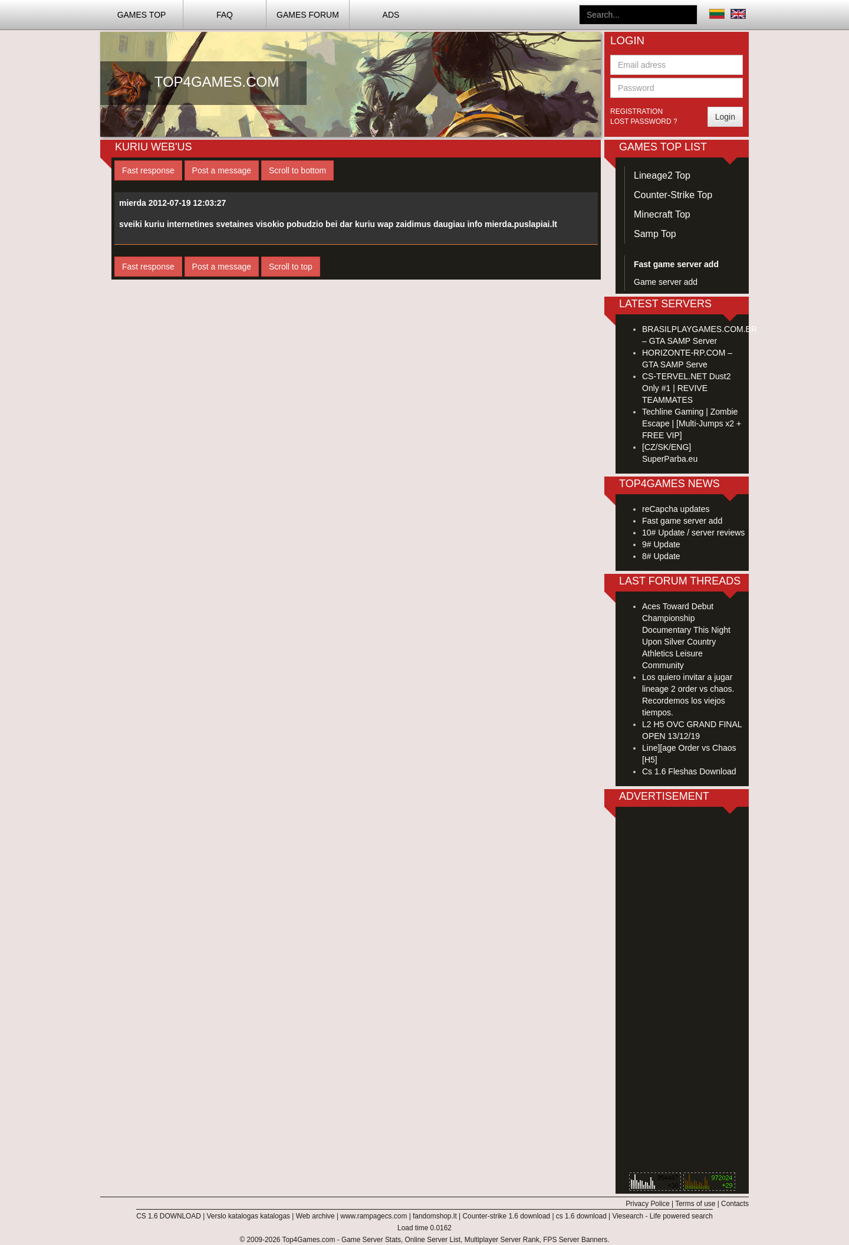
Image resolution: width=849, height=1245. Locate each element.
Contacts (735, 1204)
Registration (636, 111)
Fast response (148, 170)
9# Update (661, 544)
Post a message (221, 170)
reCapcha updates (675, 509)
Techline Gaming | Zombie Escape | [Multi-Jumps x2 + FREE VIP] (691, 423)
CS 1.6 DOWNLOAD (168, 1216)
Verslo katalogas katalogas (248, 1216)
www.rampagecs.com (373, 1216)
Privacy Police (648, 1204)
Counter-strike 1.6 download (506, 1216)
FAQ (224, 14)
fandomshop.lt (435, 1216)
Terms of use (695, 1204)
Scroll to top (290, 266)
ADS (391, 14)
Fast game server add (682, 520)
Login (725, 116)
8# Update (661, 556)
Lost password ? (643, 121)
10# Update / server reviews (693, 532)
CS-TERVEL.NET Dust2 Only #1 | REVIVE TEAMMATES (686, 388)
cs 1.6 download (581, 1216)
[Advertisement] (682, 993)
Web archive (315, 1216)
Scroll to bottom (297, 170)
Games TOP (141, 14)
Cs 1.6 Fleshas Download (689, 771)
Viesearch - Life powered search (663, 1216)
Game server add (665, 282)
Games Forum (308, 14)
